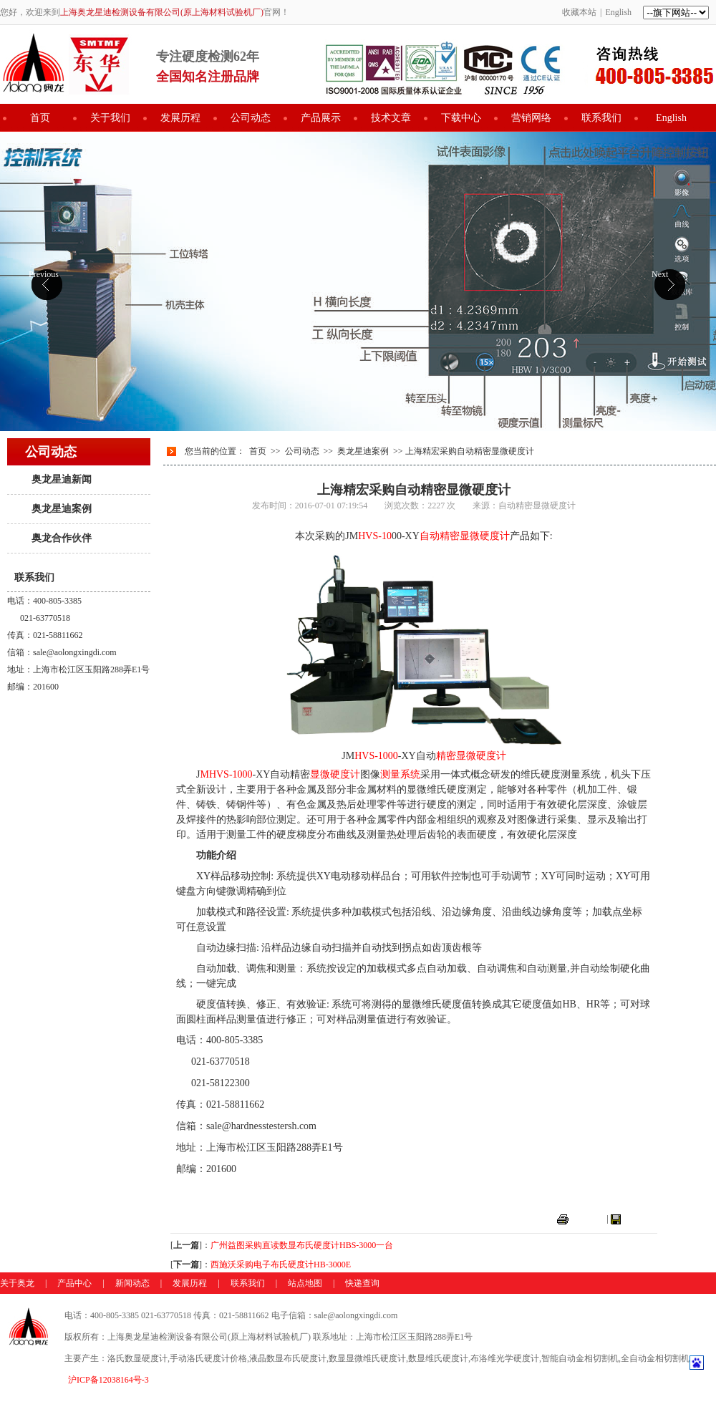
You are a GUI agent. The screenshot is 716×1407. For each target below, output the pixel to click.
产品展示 (321, 117)
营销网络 (531, 117)
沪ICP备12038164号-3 (108, 1380)
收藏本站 (579, 12)
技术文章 (391, 117)
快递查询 (362, 1283)
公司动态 (251, 117)
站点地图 (305, 1283)
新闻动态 (132, 1283)
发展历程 (180, 117)
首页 (40, 117)
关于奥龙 (17, 1283)
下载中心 (461, 117)
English (618, 12)
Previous (44, 274)
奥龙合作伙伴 (62, 538)
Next (660, 274)
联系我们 (601, 117)
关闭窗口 (640, 1219)
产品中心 (74, 1283)
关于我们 (110, 117)
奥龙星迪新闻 (62, 479)
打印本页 (588, 1219)
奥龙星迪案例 (62, 508)
